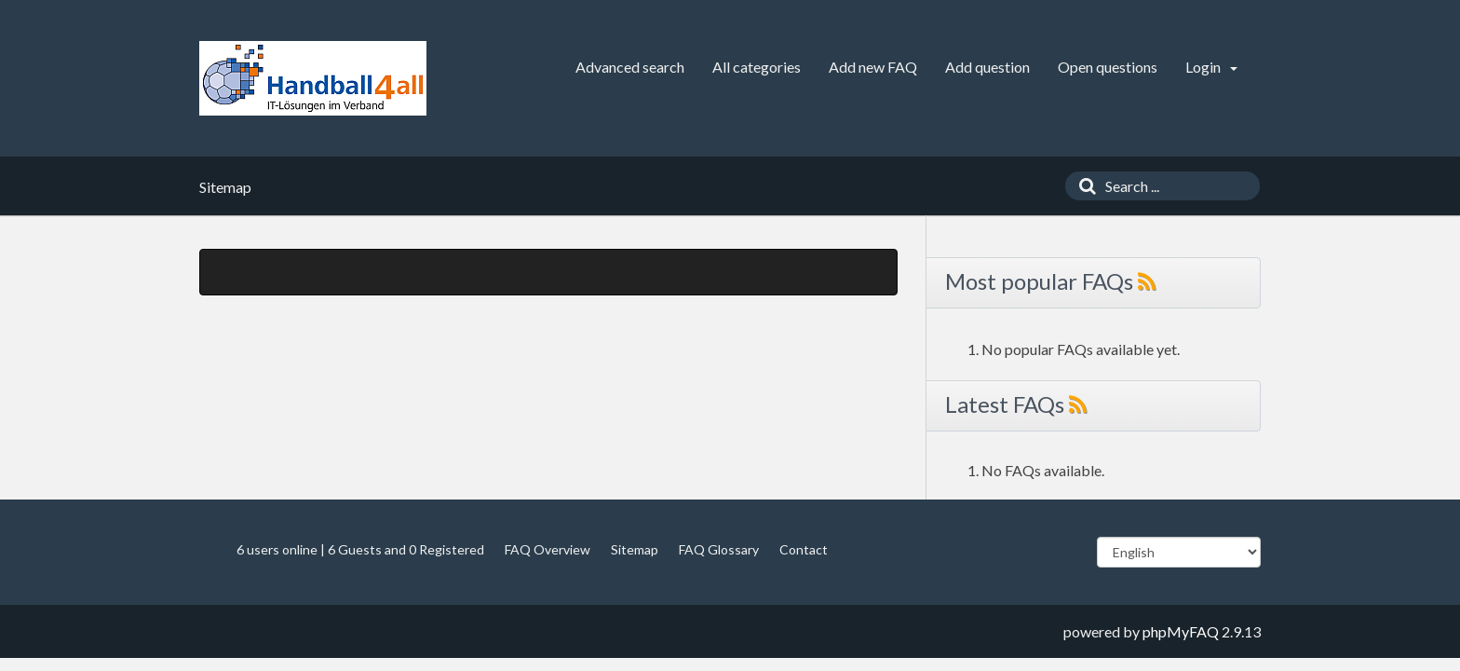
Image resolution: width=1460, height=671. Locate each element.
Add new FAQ (873, 66)
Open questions (1107, 66)
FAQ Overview (547, 549)
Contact (803, 549)
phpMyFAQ (1180, 631)
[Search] (1083, 185)
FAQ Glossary (719, 549)
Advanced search (629, 66)
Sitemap (634, 549)
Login (1211, 66)
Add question (987, 66)
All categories (756, 66)
